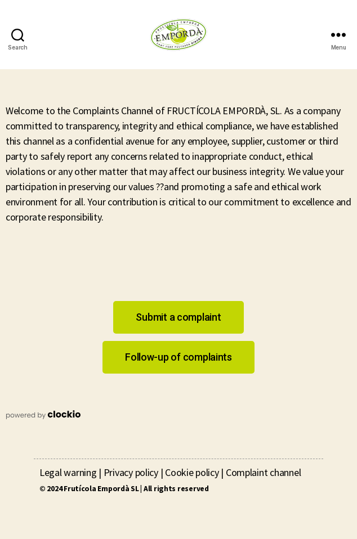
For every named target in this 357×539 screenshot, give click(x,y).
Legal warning (68, 472)
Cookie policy (192, 472)
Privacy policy (131, 472)
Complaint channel (263, 472)
